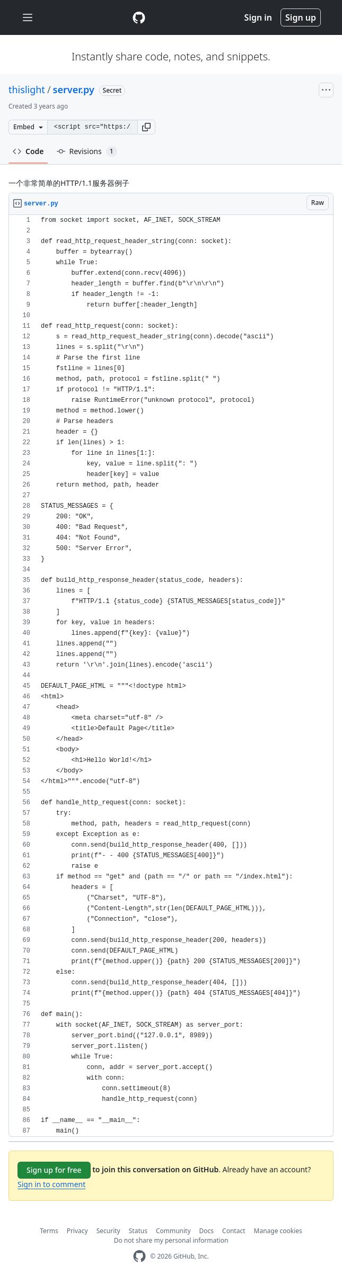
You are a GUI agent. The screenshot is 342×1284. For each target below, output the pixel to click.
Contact (233, 1230)
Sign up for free (54, 1170)
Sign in (258, 17)
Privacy (77, 1230)
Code (28, 151)
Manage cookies (278, 1230)
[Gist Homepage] (139, 17)
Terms (49, 1230)
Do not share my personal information (171, 1240)
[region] (171, 676)
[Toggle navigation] (27, 17)
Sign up (300, 17)
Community (173, 1230)
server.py (73, 89)
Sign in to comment (51, 1184)
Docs (206, 1230)
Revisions (87, 151)
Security (108, 1230)
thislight (26, 89)
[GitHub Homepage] (139, 1256)
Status (138, 1230)
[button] (146, 127)
